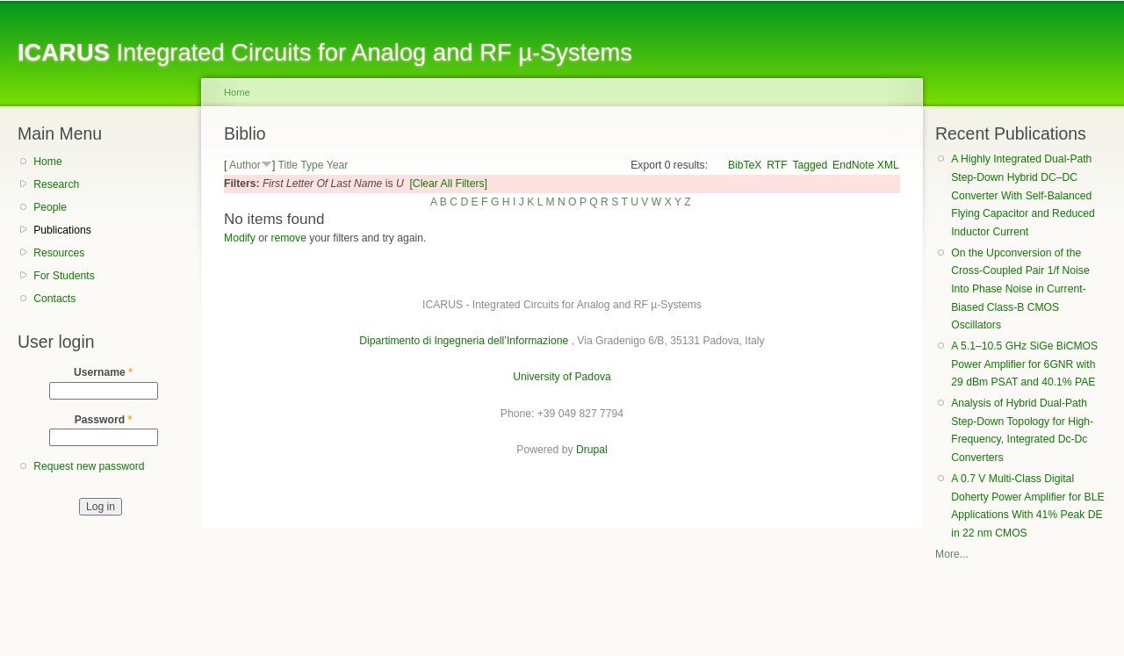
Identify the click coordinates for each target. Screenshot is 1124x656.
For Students (64, 276)
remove (288, 238)
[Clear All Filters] (448, 183)
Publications (62, 230)
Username (103, 372)
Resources (58, 253)
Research (56, 184)
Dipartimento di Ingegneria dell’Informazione (463, 341)
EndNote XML (865, 165)
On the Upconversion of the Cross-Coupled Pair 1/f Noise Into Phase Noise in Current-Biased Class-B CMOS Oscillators (1020, 289)
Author (245, 165)
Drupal (592, 449)
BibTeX (745, 165)
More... (952, 554)
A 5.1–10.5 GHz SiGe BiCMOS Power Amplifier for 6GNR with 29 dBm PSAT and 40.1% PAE (1024, 364)
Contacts (54, 298)
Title (287, 165)
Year (338, 165)
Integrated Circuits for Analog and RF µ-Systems (325, 52)
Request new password (88, 466)
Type (311, 165)
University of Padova (561, 377)
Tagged (809, 165)
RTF (777, 165)
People (50, 207)
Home (47, 161)
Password (104, 420)
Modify (240, 238)
